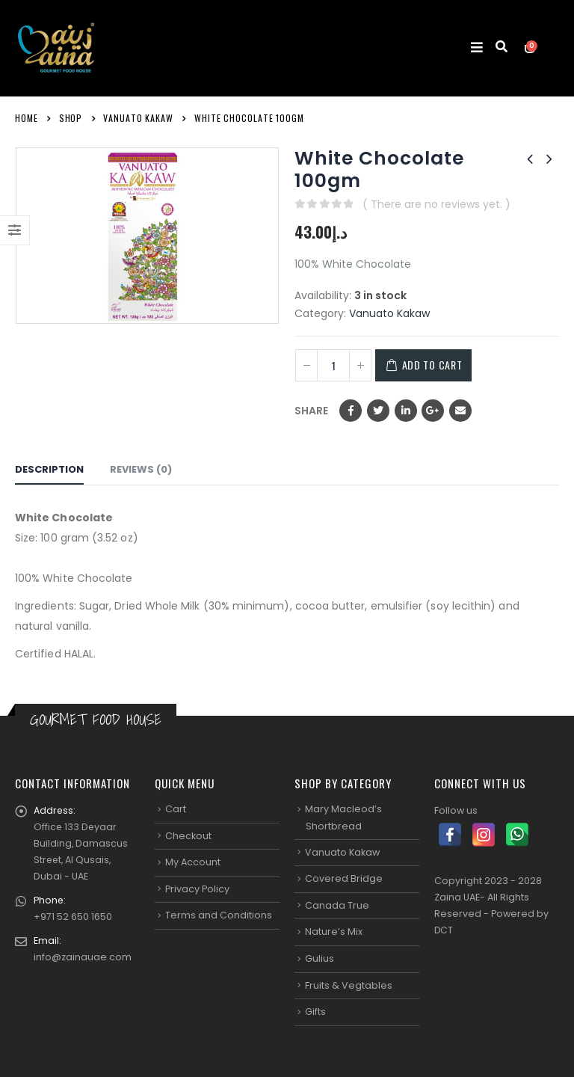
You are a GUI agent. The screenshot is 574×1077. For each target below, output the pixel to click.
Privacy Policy (197, 889)
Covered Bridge (344, 878)
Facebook (350, 410)
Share (311, 410)
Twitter (378, 410)
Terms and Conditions (218, 915)
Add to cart (438, 364)
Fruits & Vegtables (348, 984)
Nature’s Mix (333, 931)
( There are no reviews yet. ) (436, 204)
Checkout (188, 835)
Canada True (337, 905)
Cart (175, 809)
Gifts (315, 1011)
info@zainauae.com (83, 957)
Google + (433, 410)
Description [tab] (49, 469)
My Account (192, 862)
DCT (444, 930)
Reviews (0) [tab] (141, 469)
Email (460, 410)
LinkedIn (406, 410)
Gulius (319, 958)
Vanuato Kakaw (389, 313)
